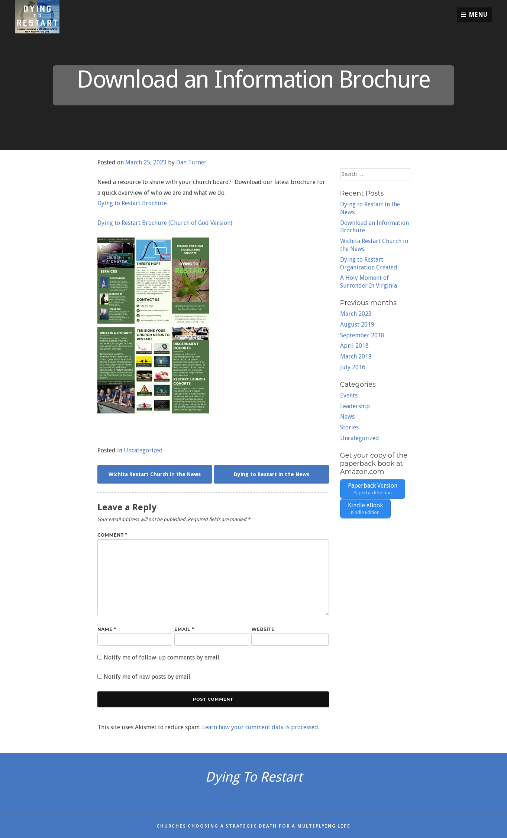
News (347, 416)
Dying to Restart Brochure (132, 203)
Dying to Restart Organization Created (368, 263)
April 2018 (354, 345)
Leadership (355, 406)
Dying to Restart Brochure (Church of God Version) (164, 222)
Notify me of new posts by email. (147, 676)
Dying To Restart (253, 777)
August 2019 (357, 324)
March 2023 (356, 313)
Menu (474, 14)
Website (262, 629)
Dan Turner (191, 162)
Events (349, 395)
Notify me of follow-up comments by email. (162, 657)
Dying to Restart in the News (271, 474)
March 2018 (356, 356)
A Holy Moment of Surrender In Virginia (368, 281)
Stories (349, 427)
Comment (112, 535)
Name (106, 629)
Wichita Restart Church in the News (155, 474)
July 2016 (352, 367)
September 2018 (362, 335)
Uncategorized (143, 450)
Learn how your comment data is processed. (260, 727)
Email (184, 629)
